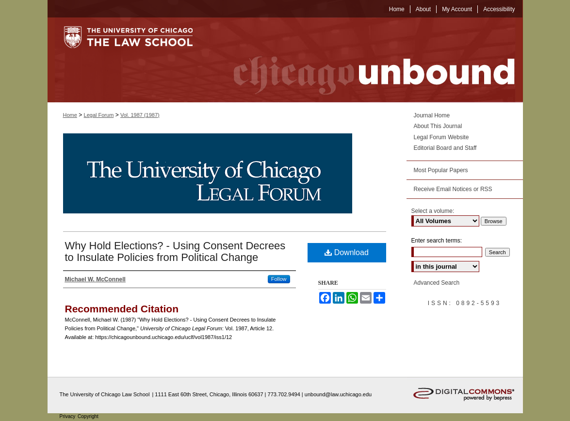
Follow (279, 279)
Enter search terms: (436, 240)
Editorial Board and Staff (445, 148)
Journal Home (432, 115)
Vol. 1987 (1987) (140, 115)
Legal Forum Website (441, 137)
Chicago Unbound (365, 59)
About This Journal (438, 126)
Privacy (68, 416)
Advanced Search (437, 282)
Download (347, 252)
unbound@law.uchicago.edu (338, 394)
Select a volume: (433, 211)
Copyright (88, 416)
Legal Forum (99, 115)
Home (70, 115)
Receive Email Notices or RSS (453, 189)
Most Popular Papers (441, 170)
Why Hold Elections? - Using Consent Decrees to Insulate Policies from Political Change (175, 251)
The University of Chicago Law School (105, 394)
